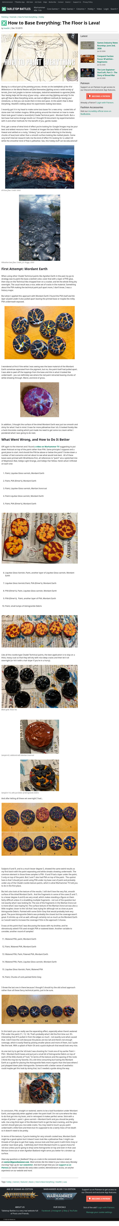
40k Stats (29, 2)
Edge (45, 2)
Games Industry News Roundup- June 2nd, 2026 (107, 45)
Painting (4, 17)
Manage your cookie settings (99, 1212)
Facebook (46, 1210)
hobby (9, 1182)
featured (24, 1182)
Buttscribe (52, 2)
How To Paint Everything (27, 17)
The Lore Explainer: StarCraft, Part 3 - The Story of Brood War (107, 72)
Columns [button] (80, 9)
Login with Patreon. (105, 102)
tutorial (16, 1182)
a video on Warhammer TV (46, 446)
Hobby (41, 17)
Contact (60, 2)
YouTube (73, 1210)
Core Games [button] (52, 9)
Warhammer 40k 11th (39, 9)
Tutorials (13, 17)
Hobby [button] (90, 9)
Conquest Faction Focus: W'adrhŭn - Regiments (105, 59)
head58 (6, 28)
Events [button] (67, 2)
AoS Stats (38, 2)
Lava (65, 1182)
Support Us (77, 2)
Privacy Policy (88, 2)
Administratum (7, 2)
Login (106, 9)
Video (99, 9)
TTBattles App (20, 2)
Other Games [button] (67, 9)
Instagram (56, 1210)
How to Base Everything (44, 1182)
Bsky (65, 1210)
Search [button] (114, 9)
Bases (31, 1182)
